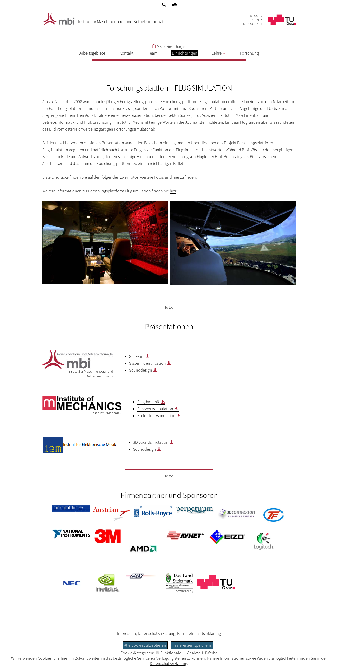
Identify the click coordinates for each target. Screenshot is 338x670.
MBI (157, 46)
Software (136, 356)
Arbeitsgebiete (92, 53)
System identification (147, 363)
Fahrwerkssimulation (155, 408)
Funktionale (168, 652)
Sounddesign (140, 370)
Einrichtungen (176, 46)
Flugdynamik (148, 401)
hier (176, 177)
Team (153, 53)
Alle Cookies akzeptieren (145, 645)
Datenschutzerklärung (156, 633)
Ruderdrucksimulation (156, 415)
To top (169, 307)
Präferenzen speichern (192, 645)
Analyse (191, 652)
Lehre (219, 53)
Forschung (249, 53)
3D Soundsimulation (150, 442)
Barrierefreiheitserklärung (199, 633)
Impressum (126, 633)
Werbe (210, 652)
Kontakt (126, 53)
